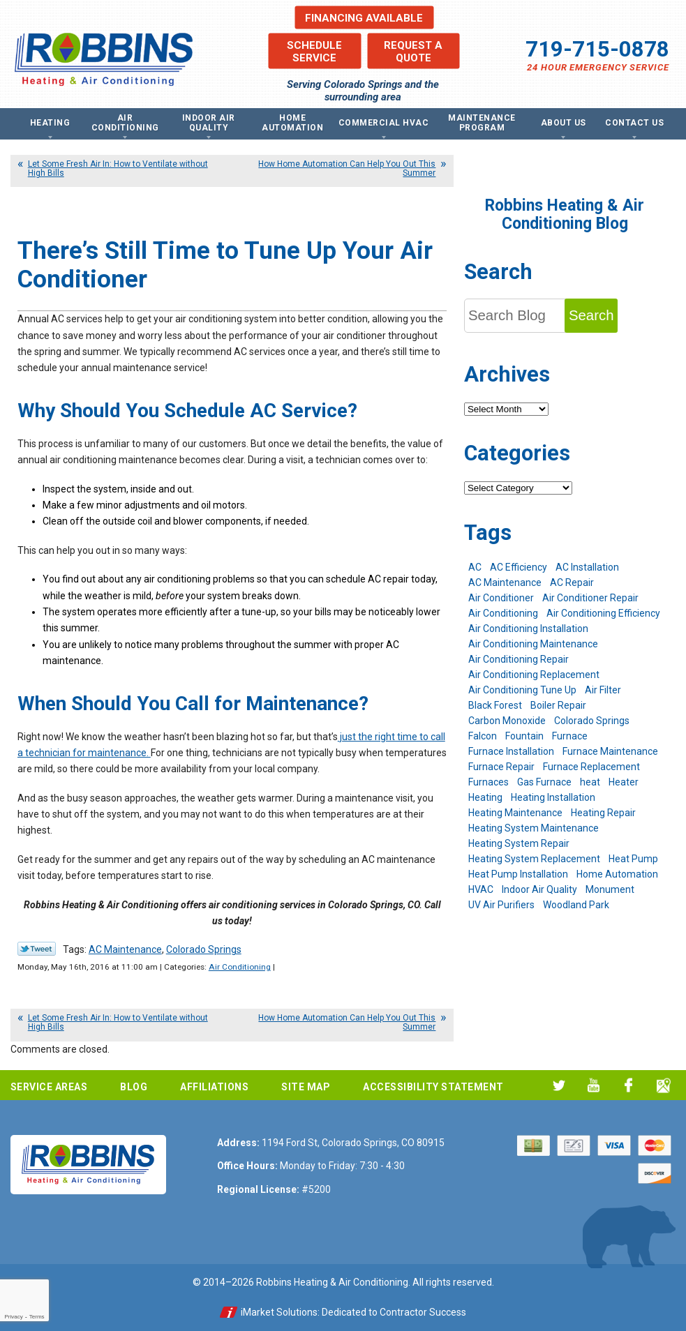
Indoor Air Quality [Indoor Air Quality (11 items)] (539, 889)
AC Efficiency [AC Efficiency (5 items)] (518, 567)
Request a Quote (413, 50)
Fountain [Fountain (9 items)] (524, 736)
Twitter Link (36, 949)
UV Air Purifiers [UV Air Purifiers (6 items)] (501, 904)
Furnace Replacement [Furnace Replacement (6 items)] (591, 766)
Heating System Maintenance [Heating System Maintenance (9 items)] (533, 828)
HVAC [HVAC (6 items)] (480, 889)
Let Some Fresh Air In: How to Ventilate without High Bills (118, 168)
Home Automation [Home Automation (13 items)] (617, 874)
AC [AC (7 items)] (475, 567)
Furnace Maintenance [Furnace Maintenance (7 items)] (610, 751)
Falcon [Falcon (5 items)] (482, 736)
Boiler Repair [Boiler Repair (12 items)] (558, 705)
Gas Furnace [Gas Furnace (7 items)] (544, 782)
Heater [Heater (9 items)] (624, 782)
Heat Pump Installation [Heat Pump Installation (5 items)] (518, 874)
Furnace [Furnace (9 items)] (570, 736)
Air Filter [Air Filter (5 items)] (603, 689)
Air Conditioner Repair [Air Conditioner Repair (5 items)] (590, 597)
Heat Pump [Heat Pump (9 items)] (633, 858)
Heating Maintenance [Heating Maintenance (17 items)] (515, 812)
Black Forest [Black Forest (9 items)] (495, 705)
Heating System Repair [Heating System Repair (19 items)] (518, 843)
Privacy (13, 1317)
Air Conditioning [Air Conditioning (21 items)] (503, 613)
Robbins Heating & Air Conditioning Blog (564, 214)
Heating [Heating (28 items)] (485, 797)
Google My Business (663, 1085)
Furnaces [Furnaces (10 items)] (488, 782)
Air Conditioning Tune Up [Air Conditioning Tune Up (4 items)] (522, 689)
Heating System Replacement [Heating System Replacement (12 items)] (534, 858)
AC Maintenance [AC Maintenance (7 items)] (505, 582)
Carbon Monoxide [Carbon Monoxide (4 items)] (507, 720)
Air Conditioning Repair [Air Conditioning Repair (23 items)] (518, 659)
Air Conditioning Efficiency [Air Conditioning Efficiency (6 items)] (603, 613)
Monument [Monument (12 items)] (610, 889)
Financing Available (364, 17)
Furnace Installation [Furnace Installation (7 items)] (511, 751)
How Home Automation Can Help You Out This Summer (346, 168)
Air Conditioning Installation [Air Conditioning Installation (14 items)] (528, 628)
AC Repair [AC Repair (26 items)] (572, 582)
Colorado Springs (203, 949)
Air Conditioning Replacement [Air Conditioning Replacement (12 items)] (533, 674)
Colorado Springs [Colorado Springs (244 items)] (591, 720)
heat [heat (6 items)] (590, 782)
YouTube (593, 1085)
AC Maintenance (125, 949)
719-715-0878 (597, 49)
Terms (37, 1317)
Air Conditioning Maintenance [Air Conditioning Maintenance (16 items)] (533, 643)
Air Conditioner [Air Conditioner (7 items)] (501, 597)
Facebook (628, 1085)
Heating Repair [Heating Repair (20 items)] (603, 812)
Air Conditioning (240, 967)
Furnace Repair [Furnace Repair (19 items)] (501, 766)
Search (591, 315)
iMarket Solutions (279, 1312)
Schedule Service (314, 50)
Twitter (558, 1085)
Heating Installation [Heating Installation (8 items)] (553, 797)
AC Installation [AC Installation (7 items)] (587, 567)
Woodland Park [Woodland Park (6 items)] (576, 904)
